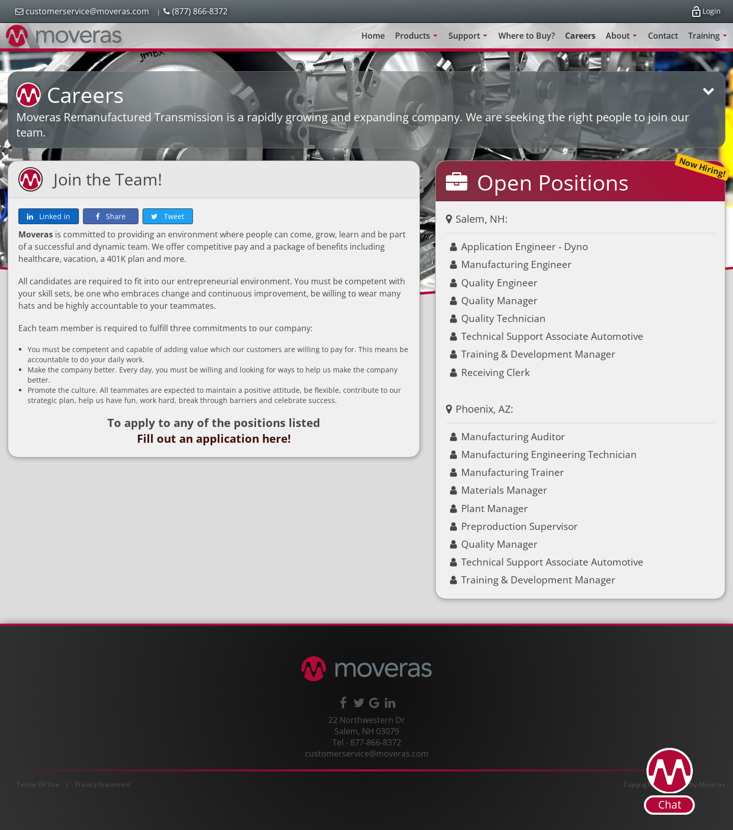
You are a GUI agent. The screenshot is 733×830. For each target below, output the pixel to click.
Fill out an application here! (214, 438)
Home (373, 35)
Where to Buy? (526, 35)
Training (709, 39)
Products (418, 39)
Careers (580, 35)
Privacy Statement (103, 784)
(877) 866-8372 (195, 11)
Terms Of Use (38, 784)
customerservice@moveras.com (82, 11)
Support (469, 39)
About (623, 39)
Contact (663, 35)
